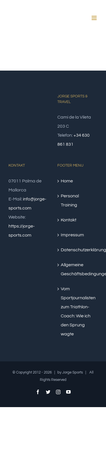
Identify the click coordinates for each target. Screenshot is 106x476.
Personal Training (70, 200)
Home (67, 181)
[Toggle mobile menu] (95, 18)
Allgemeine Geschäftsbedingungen (78, 269)
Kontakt (68, 220)
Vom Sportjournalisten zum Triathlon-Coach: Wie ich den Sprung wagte (78, 311)
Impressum (72, 235)
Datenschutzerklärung (78, 250)
